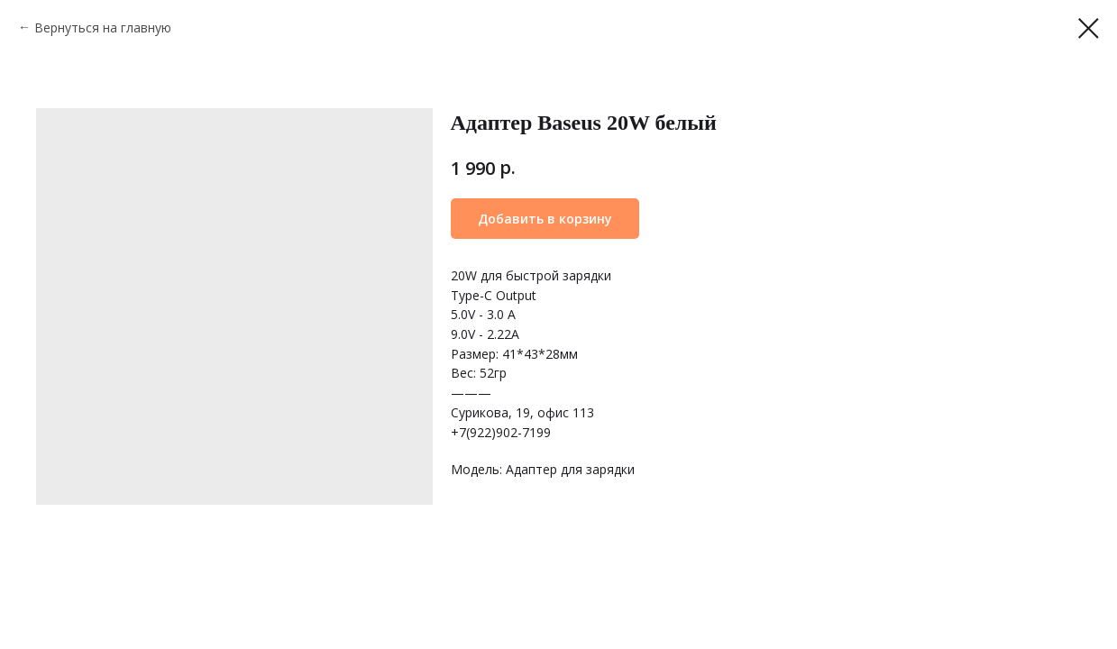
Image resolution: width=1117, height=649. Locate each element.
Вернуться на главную (102, 27)
